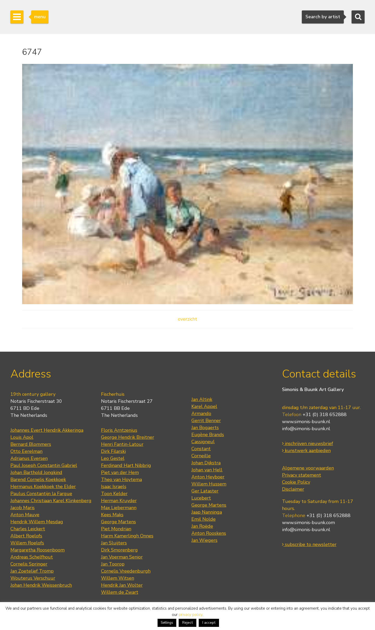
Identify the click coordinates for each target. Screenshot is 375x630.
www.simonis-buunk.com (308, 522)
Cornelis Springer (28, 564)
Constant (201, 449)
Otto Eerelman (26, 451)
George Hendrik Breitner (127, 437)
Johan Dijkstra (206, 463)
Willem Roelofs (27, 543)
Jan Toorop (112, 564)
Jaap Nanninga (206, 512)
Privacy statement (301, 475)
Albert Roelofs (26, 536)
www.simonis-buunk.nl (306, 421)
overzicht (187, 319)
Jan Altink (201, 399)
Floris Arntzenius (119, 430)
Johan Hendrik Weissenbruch (41, 585)
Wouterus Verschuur (32, 578)
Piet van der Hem (120, 472)
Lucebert (201, 498)
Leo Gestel (112, 458)
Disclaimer (293, 489)
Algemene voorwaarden (308, 468)
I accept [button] (208, 622)
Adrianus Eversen (29, 458)
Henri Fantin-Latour (122, 444)
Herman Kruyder (119, 500)
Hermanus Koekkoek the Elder (43, 486)
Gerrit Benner (206, 420)
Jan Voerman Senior (122, 557)
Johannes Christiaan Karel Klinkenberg (50, 500)
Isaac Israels (113, 486)
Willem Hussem (208, 484)
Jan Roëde (202, 526)
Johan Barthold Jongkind (36, 472)
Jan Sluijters (114, 543)
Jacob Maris (22, 508)
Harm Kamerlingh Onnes (127, 536)
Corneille (201, 456)
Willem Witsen (117, 578)
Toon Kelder (114, 493)
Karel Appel (204, 406)
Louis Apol (21, 437)
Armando (201, 413)
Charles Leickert (27, 529)
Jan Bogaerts (205, 427)
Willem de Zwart (119, 592)
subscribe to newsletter (309, 544)
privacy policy (190, 614)
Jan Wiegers (204, 540)
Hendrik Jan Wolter (122, 585)
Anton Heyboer (207, 477)
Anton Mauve (24, 515)
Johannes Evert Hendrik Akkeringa (46, 430)
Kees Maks (112, 515)
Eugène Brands (207, 434)
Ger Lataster (204, 491)
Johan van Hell (206, 470)
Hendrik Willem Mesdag (36, 522)
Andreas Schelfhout (31, 557)
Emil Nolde (203, 519)
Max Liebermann (118, 508)
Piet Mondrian (116, 529)
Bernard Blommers (30, 444)
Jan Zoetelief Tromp (32, 571)
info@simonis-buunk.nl (306, 428)
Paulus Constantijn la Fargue (41, 493)
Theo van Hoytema (121, 479)
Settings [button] (167, 622)
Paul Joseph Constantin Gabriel (43, 465)
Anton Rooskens (208, 533)
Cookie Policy (296, 482)
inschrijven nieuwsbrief (307, 443)
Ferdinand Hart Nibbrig (126, 465)
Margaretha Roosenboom (37, 550)
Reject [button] (187, 622)
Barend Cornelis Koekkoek (38, 479)
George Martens (118, 522)
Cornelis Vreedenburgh (126, 571)
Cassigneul (203, 442)
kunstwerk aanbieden (306, 450)
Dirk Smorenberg (119, 550)
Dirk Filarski (113, 451)
